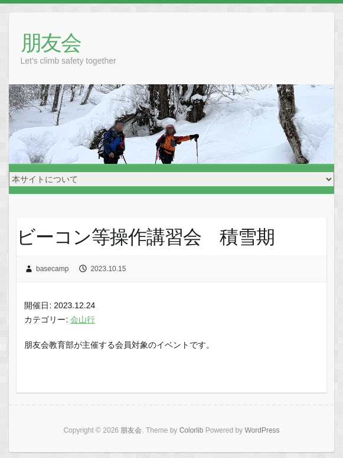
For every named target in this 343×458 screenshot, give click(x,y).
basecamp (52, 269)
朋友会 (51, 42)
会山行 (82, 319)
